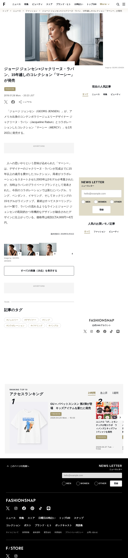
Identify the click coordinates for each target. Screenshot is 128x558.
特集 (26, 4)
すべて (85, 94)
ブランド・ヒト (63, 4)
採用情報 (25, 532)
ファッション (31, 11)
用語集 (79, 525)
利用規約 (58, 532)
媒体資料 (36, 532)
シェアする (25, 102)
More (105, 4)
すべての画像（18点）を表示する (39, 270)
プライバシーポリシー (74, 532)
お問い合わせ (92, 532)
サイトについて (12, 532)
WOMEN (102, 202)
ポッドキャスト (63, 525)
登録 (101, 209)
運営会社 (47, 532)
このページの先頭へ (17, 466)
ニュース (16, 4)
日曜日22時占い (46, 518)
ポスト (27, 525)
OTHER (118, 202)
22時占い (78, 4)
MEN (88, 202)
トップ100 (91, 4)
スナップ (78, 518)
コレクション (13, 525)
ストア (49, 4)
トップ (5, 11)
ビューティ (37, 4)
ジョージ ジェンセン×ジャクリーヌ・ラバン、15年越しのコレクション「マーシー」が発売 (82, 11)
